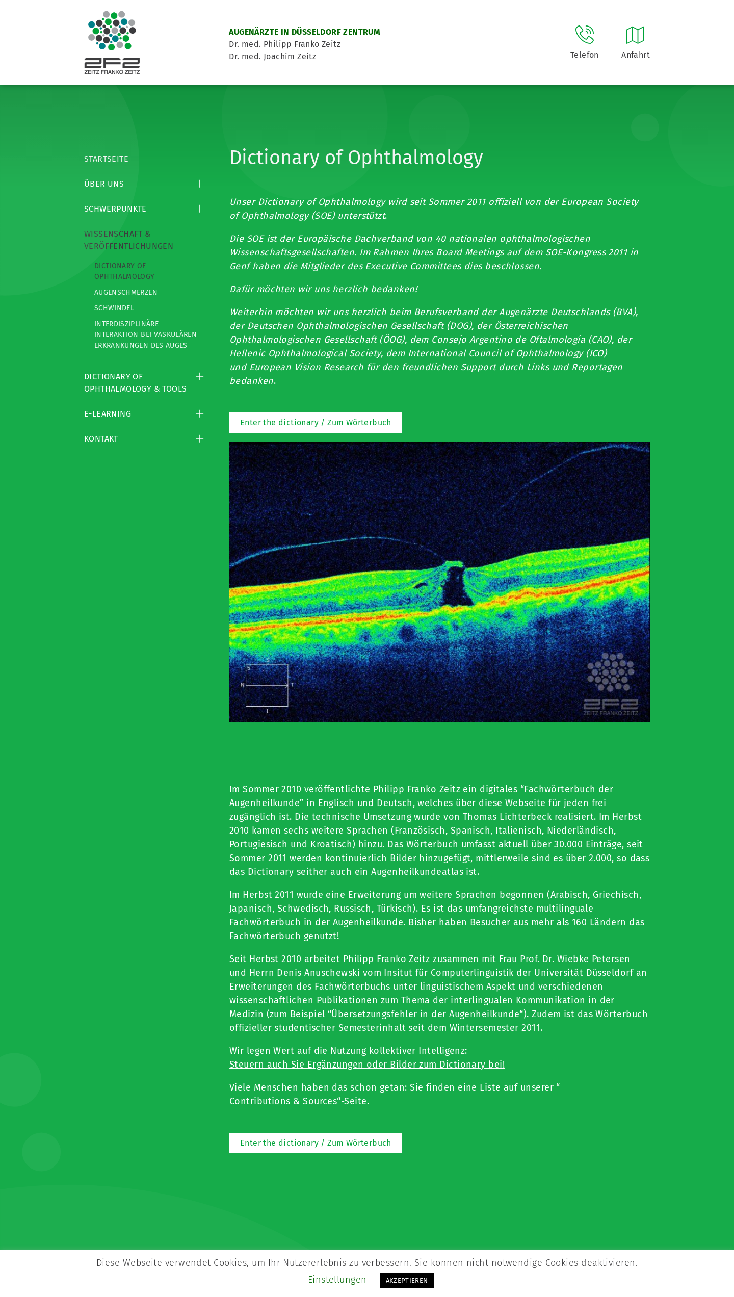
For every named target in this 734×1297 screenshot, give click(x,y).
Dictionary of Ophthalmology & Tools (135, 383)
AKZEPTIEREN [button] (407, 1280)
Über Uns (104, 184)
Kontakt (101, 439)
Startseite (106, 159)
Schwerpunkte (115, 209)
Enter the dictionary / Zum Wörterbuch (315, 422)
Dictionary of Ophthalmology (124, 271)
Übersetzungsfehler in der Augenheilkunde (425, 1014)
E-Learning (107, 414)
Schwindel (114, 308)
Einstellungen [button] (337, 1279)
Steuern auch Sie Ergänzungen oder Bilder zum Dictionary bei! (367, 1064)
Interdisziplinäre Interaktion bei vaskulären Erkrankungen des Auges (145, 335)
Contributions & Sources (283, 1101)
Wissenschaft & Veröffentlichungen (128, 240)
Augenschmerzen (126, 292)
